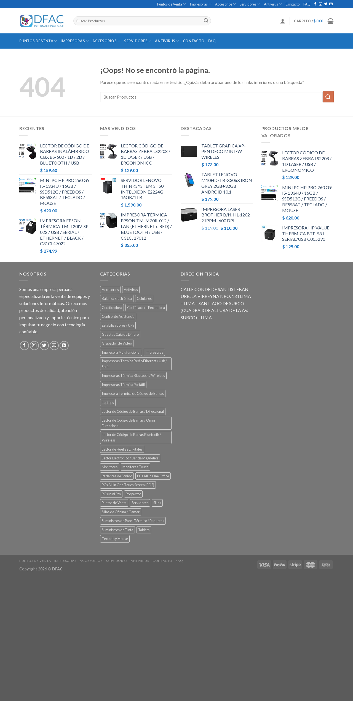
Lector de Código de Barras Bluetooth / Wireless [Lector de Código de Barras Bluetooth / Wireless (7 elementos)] (131, 437)
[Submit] (206, 21)
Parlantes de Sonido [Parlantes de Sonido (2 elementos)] (117, 476)
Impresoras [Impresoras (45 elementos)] (154, 352)
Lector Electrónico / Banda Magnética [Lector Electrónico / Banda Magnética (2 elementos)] (130, 458)
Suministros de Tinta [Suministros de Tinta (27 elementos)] (117, 530)
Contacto (292, 4)
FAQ (307, 4)
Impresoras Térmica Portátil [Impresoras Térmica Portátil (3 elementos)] (123, 384)
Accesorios (225, 4)
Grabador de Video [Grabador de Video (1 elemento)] (117, 343)
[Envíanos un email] (331, 4)
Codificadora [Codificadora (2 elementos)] (112, 307)
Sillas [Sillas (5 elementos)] (157, 503)
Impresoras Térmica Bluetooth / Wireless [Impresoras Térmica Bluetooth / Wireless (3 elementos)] (133, 375)
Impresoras (200, 4)
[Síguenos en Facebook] (315, 4)
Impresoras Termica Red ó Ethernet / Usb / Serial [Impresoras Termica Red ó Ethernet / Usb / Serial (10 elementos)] (134, 364)
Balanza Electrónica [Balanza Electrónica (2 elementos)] (117, 298)
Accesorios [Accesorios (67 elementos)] (110, 289)
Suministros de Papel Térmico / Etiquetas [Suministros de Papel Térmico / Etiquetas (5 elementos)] (133, 521)
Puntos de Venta (171, 4)
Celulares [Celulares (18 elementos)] (144, 298)
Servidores (250, 4)
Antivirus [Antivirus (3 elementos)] (131, 289)
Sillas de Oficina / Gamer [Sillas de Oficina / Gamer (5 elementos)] (121, 512)
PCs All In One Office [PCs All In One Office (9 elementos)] (153, 476)
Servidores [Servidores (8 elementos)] (140, 503)
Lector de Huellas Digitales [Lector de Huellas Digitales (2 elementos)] (122, 449)
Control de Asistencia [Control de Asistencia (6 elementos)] (118, 316)
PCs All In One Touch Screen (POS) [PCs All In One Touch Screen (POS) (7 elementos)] (128, 485)
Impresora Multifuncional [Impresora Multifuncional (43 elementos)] (121, 352)
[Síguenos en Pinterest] (64, 345)
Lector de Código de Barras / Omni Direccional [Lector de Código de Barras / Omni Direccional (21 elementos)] (128, 423)
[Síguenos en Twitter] (325, 4)
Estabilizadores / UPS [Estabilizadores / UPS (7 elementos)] (118, 325)
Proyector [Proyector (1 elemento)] (133, 494)
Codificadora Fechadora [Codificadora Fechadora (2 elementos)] (146, 307)
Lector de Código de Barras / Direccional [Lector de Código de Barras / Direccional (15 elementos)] (133, 411)
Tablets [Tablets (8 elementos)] (143, 530)
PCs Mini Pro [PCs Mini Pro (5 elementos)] (111, 494)
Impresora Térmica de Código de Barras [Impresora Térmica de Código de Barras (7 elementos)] (133, 393)
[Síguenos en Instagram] (320, 4)
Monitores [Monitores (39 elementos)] (109, 467)
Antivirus (273, 4)
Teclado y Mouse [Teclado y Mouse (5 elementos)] (115, 538)
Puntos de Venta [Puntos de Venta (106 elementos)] (114, 503)
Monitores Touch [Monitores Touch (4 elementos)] (135, 467)
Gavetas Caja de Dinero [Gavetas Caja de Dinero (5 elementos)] (120, 334)
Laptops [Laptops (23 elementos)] (108, 402)
